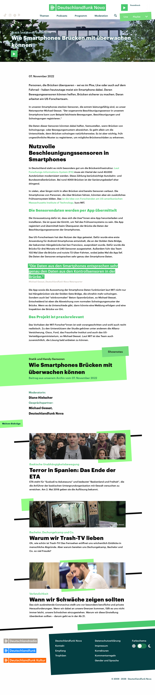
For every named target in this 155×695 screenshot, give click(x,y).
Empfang (60, 650)
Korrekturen (102, 650)
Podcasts (62, 15)
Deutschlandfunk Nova (68, 640)
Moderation (101, 15)
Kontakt (59, 645)
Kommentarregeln (105, 655)
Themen (44, 15)
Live (126, 16)
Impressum (101, 645)
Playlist (136, 16)
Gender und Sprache (107, 660)
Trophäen (60, 655)
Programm (81, 15)
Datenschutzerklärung (107, 640)
